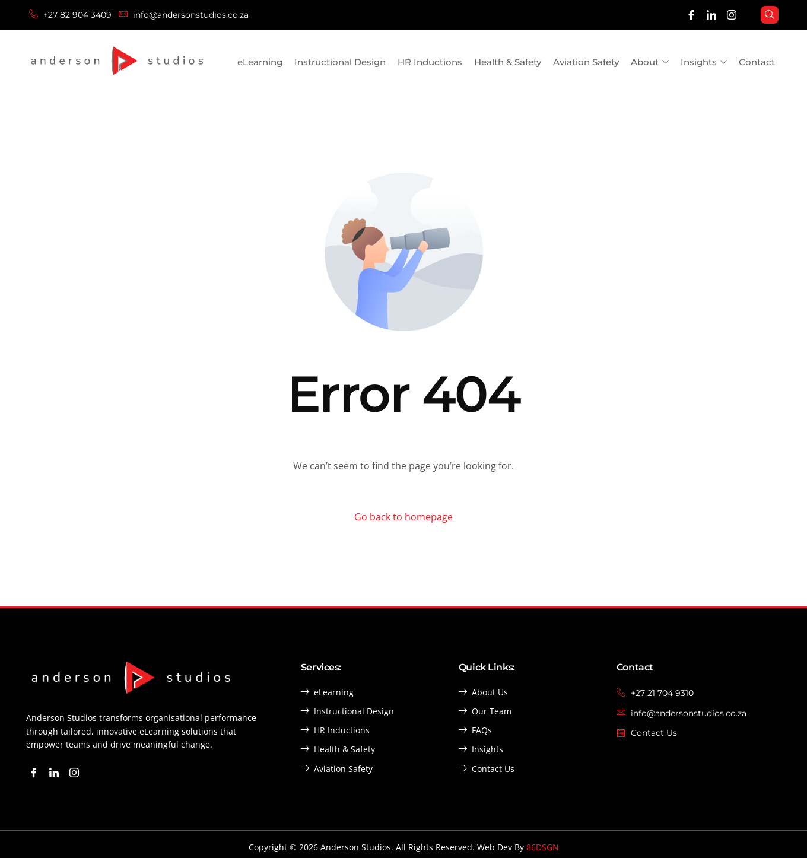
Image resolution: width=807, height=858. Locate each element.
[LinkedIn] (711, 15)
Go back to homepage (403, 516)
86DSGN (542, 847)
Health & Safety (507, 62)
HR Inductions (430, 62)
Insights (704, 62)
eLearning (259, 62)
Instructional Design (340, 62)
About (650, 62)
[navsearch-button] (770, 15)
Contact (757, 62)
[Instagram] (731, 15)
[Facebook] (691, 15)
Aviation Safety (586, 62)
